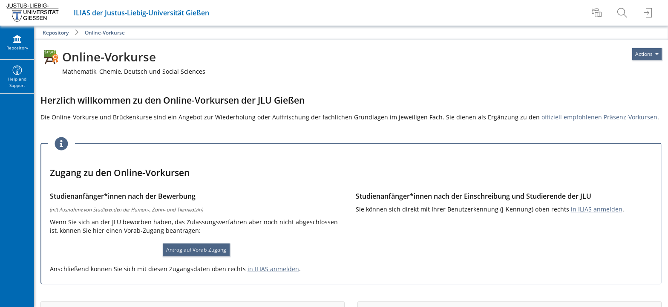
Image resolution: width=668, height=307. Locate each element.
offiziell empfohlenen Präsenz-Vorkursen (599, 117)
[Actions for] (647, 54)
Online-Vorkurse (105, 32)
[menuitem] (597, 13)
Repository (56, 32)
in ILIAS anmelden (273, 269)
